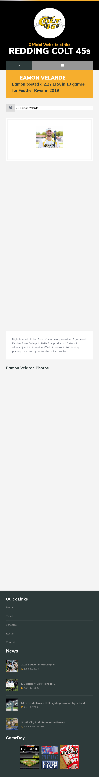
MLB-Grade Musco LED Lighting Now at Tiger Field (53, 704)
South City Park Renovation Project (43, 723)
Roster (10, 635)
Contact (10, 643)
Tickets (10, 617)
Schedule (11, 626)
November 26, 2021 (34, 727)
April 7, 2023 (31, 708)
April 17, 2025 (31, 689)
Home (9, 609)
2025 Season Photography (38, 666)
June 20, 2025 (31, 670)
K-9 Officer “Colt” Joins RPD (38, 685)
